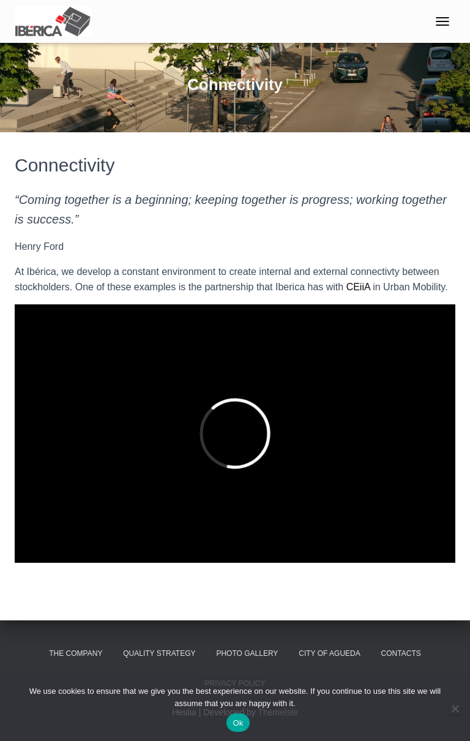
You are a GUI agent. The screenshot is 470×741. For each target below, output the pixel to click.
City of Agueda (329, 653)
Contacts (401, 653)
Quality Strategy (159, 653)
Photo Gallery (247, 653)
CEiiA (358, 287)
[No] (455, 708)
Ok (238, 723)
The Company (75, 653)
